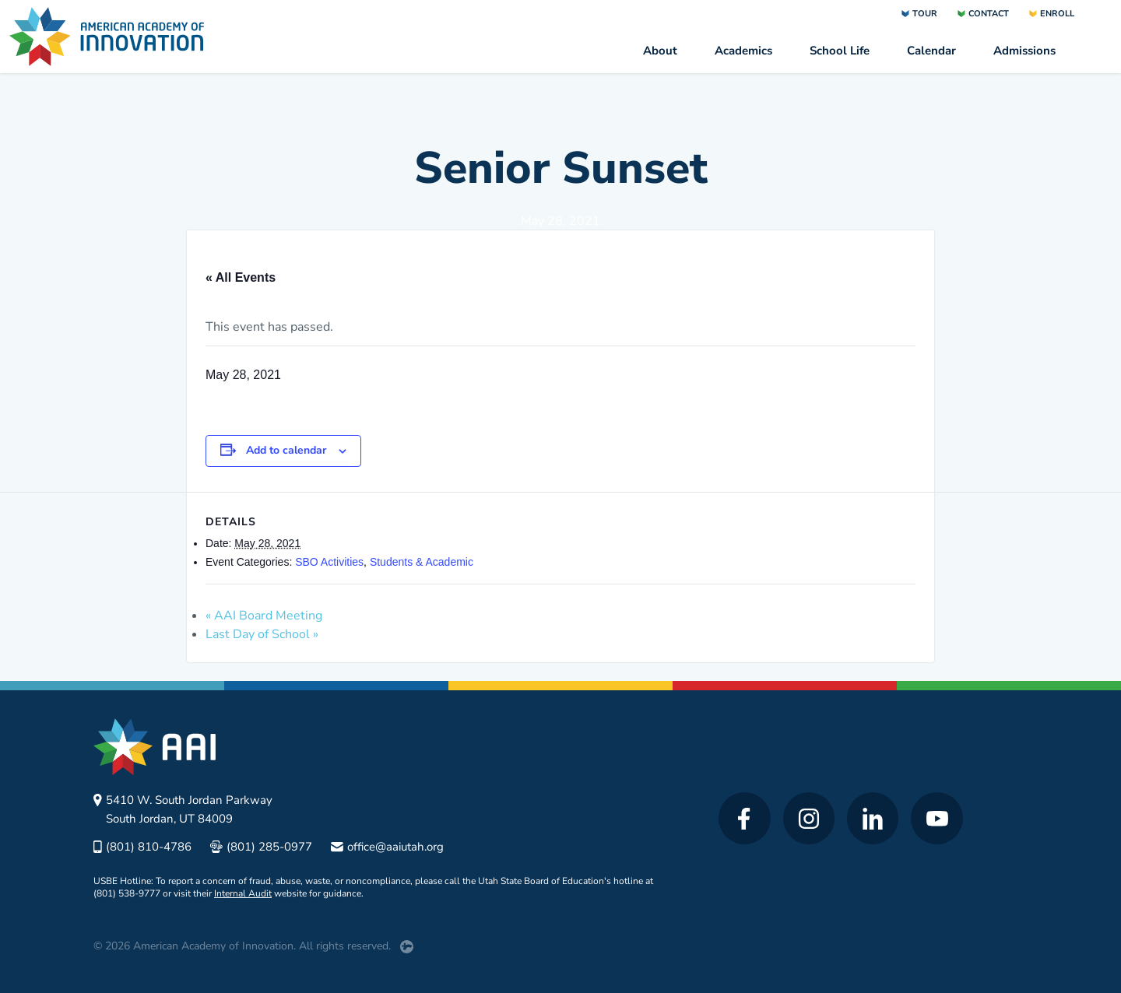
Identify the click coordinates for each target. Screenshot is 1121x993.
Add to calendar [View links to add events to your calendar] (286, 450)
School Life (840, 50)
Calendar (931, 50)
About (660, 50)
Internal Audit (243, 893)
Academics (743, 50)
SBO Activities (329, 562)
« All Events (241, 277)
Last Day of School (262, 634)
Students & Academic (421, 562)
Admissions (1024, 50)
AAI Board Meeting (264, 615)
